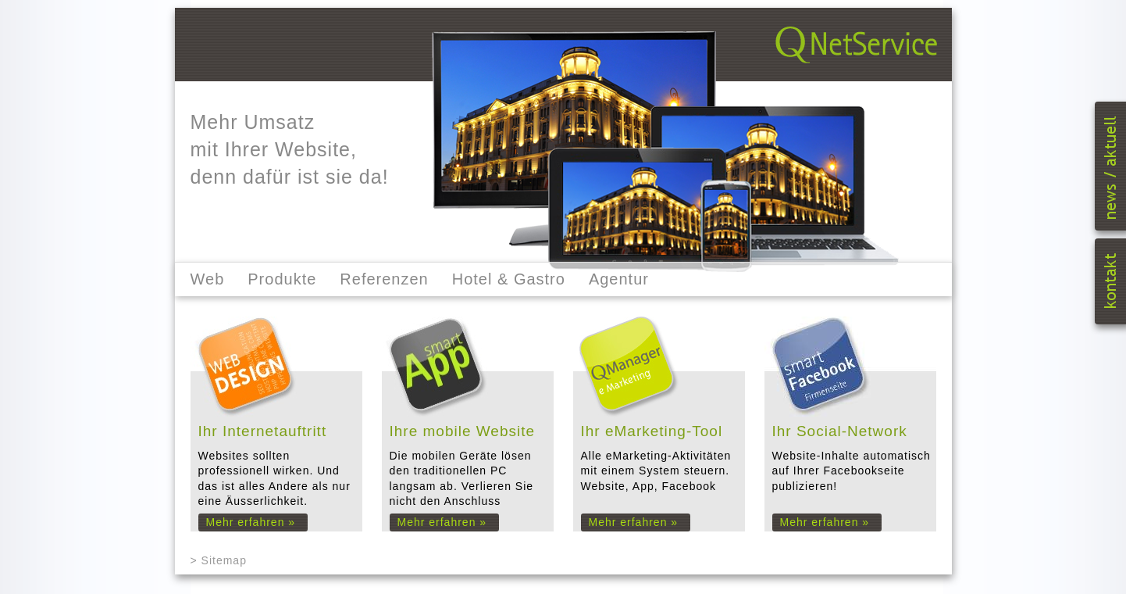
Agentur (619, 279)
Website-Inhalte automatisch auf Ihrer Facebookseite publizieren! (854, 476)
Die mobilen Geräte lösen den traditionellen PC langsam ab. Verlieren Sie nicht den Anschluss (472, 476)
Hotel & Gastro (508, 279)
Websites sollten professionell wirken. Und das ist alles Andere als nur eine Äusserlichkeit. (280, 476)
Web (208, 279)
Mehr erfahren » (251, 522)
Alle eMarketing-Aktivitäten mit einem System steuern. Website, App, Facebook (663, 476)
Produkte (282, 279)
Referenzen (384, 279)
